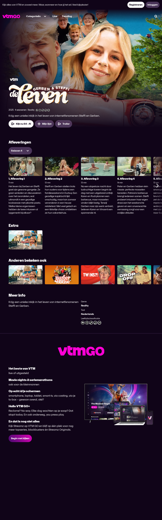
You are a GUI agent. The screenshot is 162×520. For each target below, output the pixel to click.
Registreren (136, 4)
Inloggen (152, 4)
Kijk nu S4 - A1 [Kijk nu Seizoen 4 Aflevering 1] (21, 124)
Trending (67, 16)
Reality (85, 305)
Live (55, 16)
